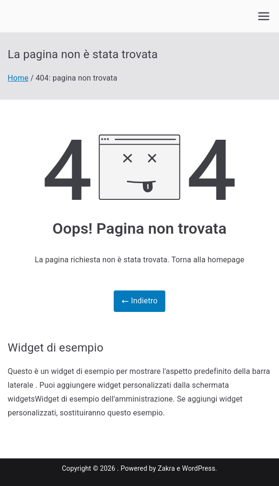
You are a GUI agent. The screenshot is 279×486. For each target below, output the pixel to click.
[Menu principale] (263, 16)
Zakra (166, 468)
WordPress (198, 468)
